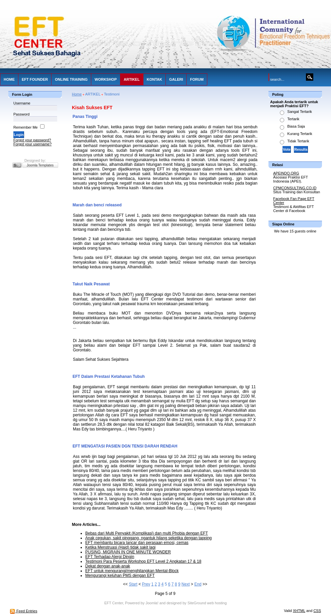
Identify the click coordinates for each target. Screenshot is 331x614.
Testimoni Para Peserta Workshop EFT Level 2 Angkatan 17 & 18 (143, 561)
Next (186, 584)
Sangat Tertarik (299, 112)
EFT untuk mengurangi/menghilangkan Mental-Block (132, 570)
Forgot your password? (32, 140)
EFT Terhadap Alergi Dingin (109, 556)
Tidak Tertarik (298, 141)
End (197, 584)
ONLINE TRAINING (71, 79)
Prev (146, 584)
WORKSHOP (106, 79)
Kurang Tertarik (299, 134)
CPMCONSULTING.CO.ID (294, 188)
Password (21, 114)
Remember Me (25, 127)
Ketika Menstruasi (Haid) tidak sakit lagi (120, 547)
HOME (9, 79)
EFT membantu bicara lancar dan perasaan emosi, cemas (137, 542)
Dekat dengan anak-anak (107, 566)
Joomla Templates (40, 165)
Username (21, 103)
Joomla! (151, 603)
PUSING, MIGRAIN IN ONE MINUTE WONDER (128, 552)
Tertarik (293, 119)
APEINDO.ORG (286, 173)
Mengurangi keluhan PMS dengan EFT (119, 575)
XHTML (299, 611)
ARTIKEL (132, 79)
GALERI (176, 79)
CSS (317, 611)
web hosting (217, 603)
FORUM (196, 79)
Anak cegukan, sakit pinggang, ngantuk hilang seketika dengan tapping (148, 538)
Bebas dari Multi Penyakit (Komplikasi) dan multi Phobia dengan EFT (146, 533)
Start (133, 584)
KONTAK (154, 79)
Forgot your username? (32, 144)
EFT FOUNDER (35, 79)
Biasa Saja (296, 126)
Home (77, 94)
